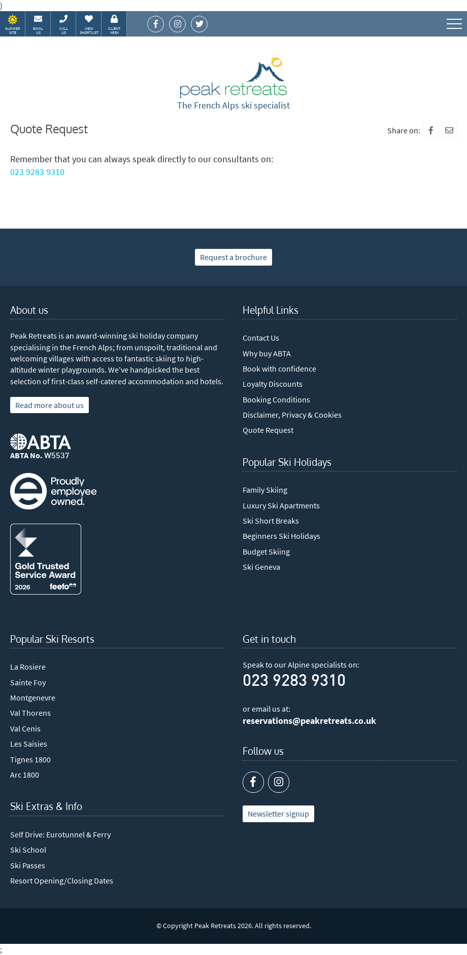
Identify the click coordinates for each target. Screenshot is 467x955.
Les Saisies (28, 744)
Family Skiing (265, 490)
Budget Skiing (266, 551)
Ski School (28, 849)
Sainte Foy (28, 682)
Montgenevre (32, 697)
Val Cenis (25, 728)
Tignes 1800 (30, 759)
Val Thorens (30, 713)
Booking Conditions (276, 399)
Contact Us (261, 338)
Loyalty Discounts (273, 384)
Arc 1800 (24, 774)
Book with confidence (279, 368)
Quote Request (268, 430)
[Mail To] (449, 129)
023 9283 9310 (37, 171)
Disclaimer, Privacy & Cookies (292, 415)
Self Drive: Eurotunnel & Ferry (60, 834)
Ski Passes (27, 865)
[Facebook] (431, 129)
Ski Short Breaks (271, 521)
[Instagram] (278, 782)
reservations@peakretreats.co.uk (309, 720)
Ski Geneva (261, 567)
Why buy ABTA (267, 353)
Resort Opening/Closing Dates (61, 880)
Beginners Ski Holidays (281, 536)
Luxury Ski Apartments (281, 505)
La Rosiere (28, 667)
